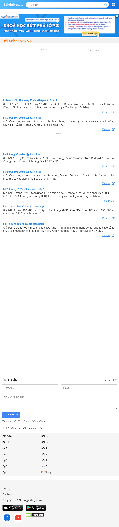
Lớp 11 (5, 441)
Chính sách (8, 494)
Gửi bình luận (11, 414)
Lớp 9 (5, 447)
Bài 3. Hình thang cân (18, 40)
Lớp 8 (44, 447)
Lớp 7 (5, 453)
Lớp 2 (44, 466)
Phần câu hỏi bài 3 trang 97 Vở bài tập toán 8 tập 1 (30, 100)
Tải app (46, 472)
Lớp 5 (5, 460)
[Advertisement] (59, 74)
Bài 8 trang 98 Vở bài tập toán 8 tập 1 (23, 154)
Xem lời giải (108, 111)
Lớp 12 (44, 435)
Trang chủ (7, 435)
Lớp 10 (44, 441)
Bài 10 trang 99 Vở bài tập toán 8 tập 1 (23, 189)
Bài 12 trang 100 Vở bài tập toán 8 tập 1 (24, 223)
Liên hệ (6, 488)
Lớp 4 (44, 460)
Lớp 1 (5, 472)
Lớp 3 (5, 466)
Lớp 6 (44, 453)
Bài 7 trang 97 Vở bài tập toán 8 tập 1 (23, 117)
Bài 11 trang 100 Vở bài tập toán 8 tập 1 (24, 206)
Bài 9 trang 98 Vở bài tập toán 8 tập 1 (23, 171)
